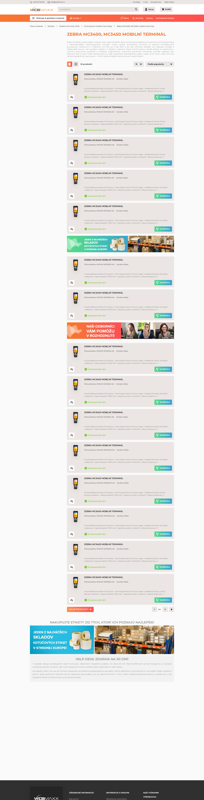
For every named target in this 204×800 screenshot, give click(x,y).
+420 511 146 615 (37, 2)
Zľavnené (40, 56)
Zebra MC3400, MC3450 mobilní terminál (135, 26)
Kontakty (136, 2)
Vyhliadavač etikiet (165, 18)
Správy (149, 18)
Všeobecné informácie (81, 792)
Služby (76, 18)
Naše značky (169, 2)
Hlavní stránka (36, 26)
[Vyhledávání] (103, 9)
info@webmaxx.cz (56, 2)
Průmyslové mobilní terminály (98, 26)
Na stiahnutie (156, 2)
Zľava (126, 18)
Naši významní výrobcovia (151, 793)
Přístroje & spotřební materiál (48, 18)
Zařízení (51, 26)
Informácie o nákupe (117, 792)
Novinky (139, 18)
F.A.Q (145, 2)
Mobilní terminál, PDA (69, 26)
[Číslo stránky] (154, 640)
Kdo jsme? (74, 797)
